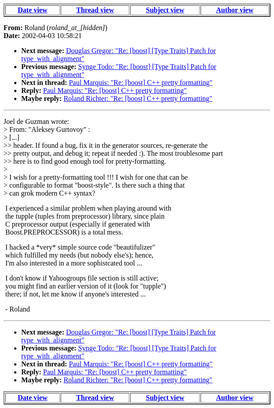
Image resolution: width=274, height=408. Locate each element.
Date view (32, 10)
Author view (235, 10)
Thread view (95, 10)
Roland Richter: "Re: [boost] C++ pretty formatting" (138, 98)
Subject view (165, 10)
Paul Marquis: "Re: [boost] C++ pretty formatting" (140, 82)
